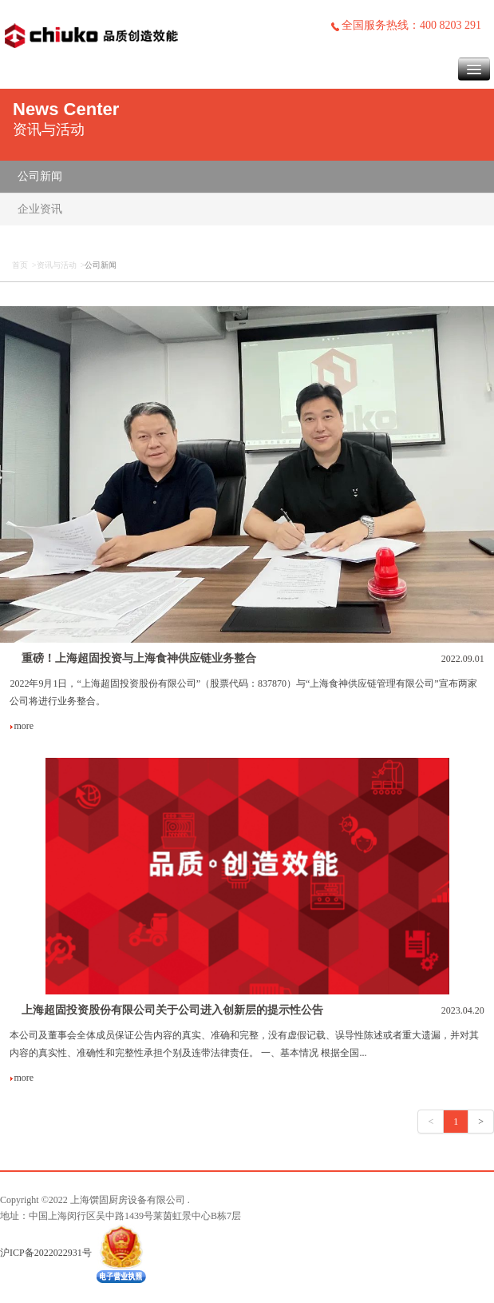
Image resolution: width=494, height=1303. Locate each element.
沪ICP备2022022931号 (46, 1252)
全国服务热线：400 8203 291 (405, 25)
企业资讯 (40, 209)
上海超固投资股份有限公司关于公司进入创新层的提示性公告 (172, 1010)
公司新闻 (40, 176)
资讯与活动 (57, 265)
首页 (20, 265)
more (22, 725)
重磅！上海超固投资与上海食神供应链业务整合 (139, 658)
